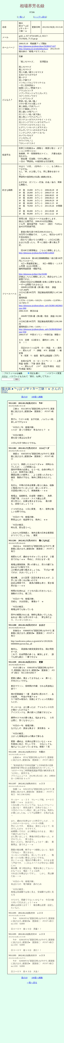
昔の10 (24, 397)
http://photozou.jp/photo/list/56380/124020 (36, 253)
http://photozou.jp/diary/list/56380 (33, 274)
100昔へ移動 (37, 397)
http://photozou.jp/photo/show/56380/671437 (37, 46)
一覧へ (21, 17)
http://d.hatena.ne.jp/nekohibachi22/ (33, 49)
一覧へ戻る (32, 983)
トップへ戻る (40, 17)
